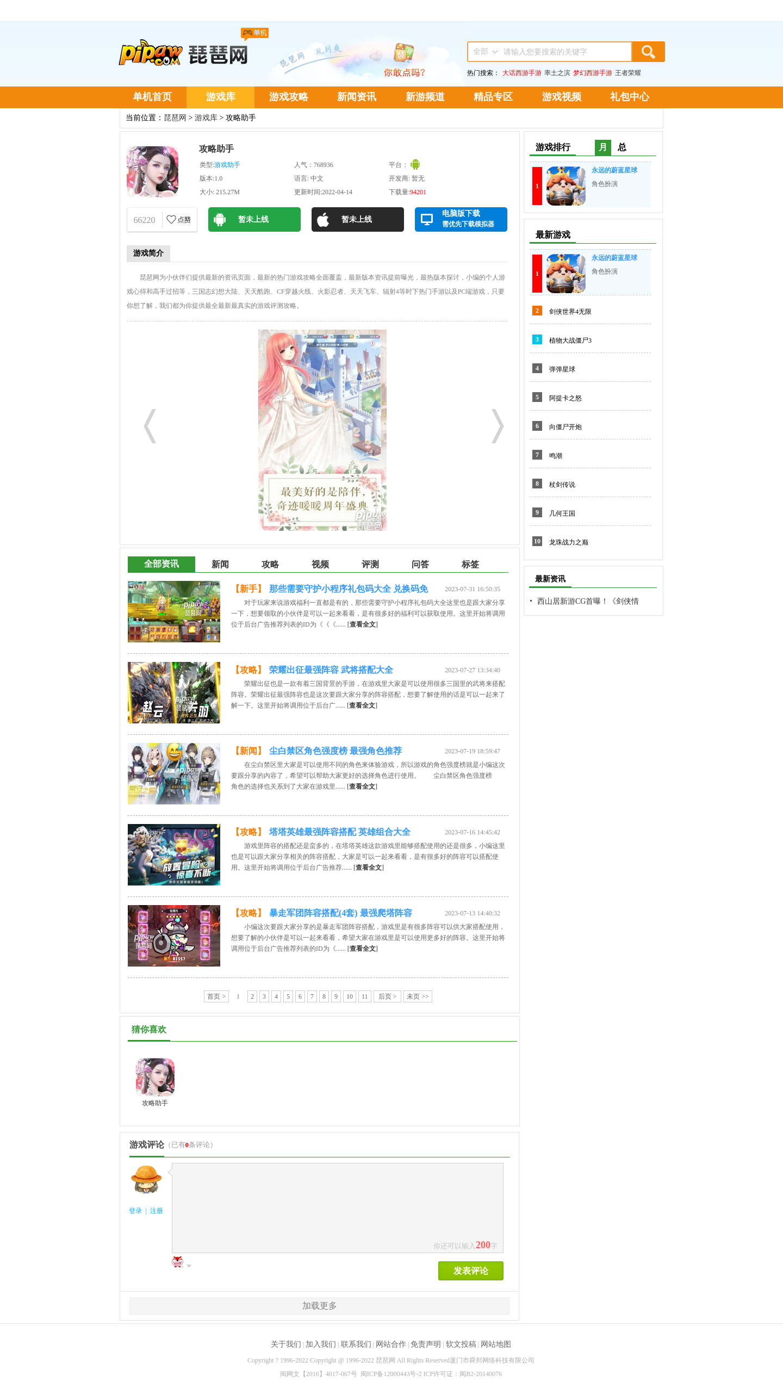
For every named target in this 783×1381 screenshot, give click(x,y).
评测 (370, 564)
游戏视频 (561, 96)
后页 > (388, 996)
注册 (156, 1211)
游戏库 (220, 96)
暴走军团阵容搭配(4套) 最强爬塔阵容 (340, 913)
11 (365, 996)
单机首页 (152, 96)
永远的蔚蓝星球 (614, 170)
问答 (420, 564)
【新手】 (248, 588)
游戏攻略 (288, 96)
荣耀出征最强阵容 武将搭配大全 (331, 669)
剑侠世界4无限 (570, 311)
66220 (145, 220)
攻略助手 (216, 148)
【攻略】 (248, 669)
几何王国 (562, 513)
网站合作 (391, 1344)
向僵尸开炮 (565, 427)
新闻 (220, 564)
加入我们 (321, 1344)
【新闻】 (248, 750)
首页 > (216, 996)
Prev (145, 423)
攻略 (270, 564)
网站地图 (496, 1344)
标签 (470, 564)
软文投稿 (461, 1344)
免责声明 (426, 1344)
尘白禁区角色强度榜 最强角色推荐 (335, 750)
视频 (320, 564)
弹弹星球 (562, 369)
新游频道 (425, 96)
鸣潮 (555, 456)
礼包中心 (629, 96)
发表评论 (470, 1270)
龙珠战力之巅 (568, 542)
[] (362, 624)
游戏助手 (227, 165)
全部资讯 (161, 563)
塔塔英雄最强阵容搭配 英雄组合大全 (340, 832)
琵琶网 (175, 118)
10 (349, 996)
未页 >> (418, 996)
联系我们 (356, 1344)
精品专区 (493, 96)
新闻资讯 (356, 96)
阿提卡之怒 (565, 398)
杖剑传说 (562, 484)
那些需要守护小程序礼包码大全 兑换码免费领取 (348, 590)
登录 (135, 1211)
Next (493, 423)
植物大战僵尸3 (570, 340)
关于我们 (286, 1344)
